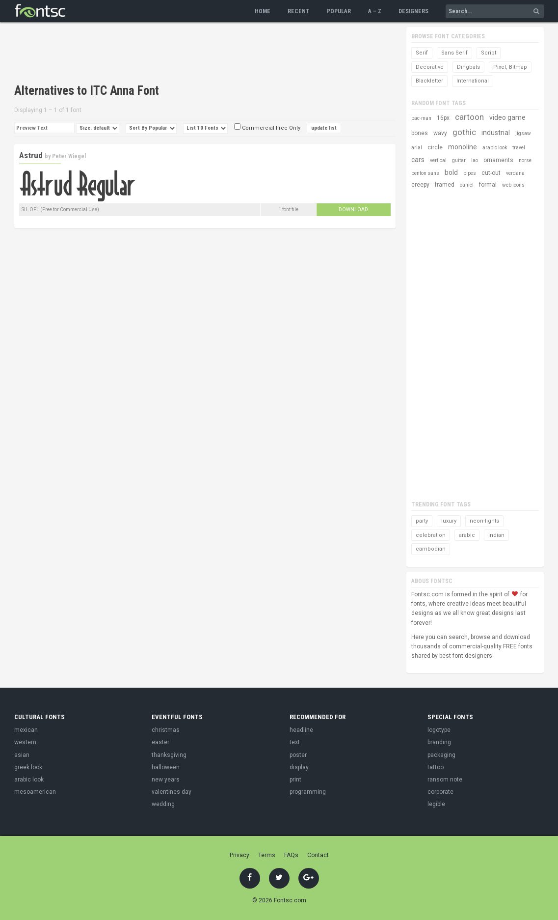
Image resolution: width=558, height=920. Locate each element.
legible (436, 804)
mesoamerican (35, 791)
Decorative (430, 67)
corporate (440, 791)
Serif (422, 53)
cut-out (491, 172)
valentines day (171, 791)
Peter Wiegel (69, 156)
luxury (448, 521)
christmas (166, 729)
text (295, 742)
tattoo (435, 767)
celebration (431, 535)
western (25, 742)
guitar (459, 160)
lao (474, 160)
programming (308, 791)
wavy (440, 133)
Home (262, 11)
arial (416, 147)
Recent (299, 11)
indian (496, 535)
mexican (26, 729)
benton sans (425, 173)
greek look (28, 767)
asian (21, 755)
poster (298, 755)
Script (488, 53)
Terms (266, 855)
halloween (166, 767)
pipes (469, 173)
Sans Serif (454, 53)
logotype (439, 729)
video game (507, 117)
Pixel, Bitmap (510, 67)
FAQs (291, 855)
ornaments (498, 160)
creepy (420, 184)
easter (160, 742)
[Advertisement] (193, 54)
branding (439, 742)
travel (518, 147)
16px (443, 117)
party (422, 521)
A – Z (374, 11)
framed (444, 184)
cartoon (469, 117)
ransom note (444, 779)
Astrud (31, 155)
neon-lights (484, 521)
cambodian (431, 549)
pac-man (421, 118)
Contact (318, 855)
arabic (467, 535)
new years (166, 779)
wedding (163, 804)
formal (488, 184)
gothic (464, 132)
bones (419, 133)
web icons (513, 185)
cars (418, 160)
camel (467, 185)
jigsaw (523, 133)
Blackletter (429, 81)
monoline (462, 147)
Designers (413, 11)
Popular (339, 11)
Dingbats (468, 67)
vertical (438, 160)
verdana (515, 173)
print (295, 779)
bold (451, 172)
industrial (495, 133)
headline (301, 729)
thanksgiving (169, 755)
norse (525, 160)
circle (435, 147)
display (299, 767)
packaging (441, 755)
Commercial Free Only (267, 128)
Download (353, 209)
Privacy (239, 855)
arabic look (494, 147)
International (472, 81)
